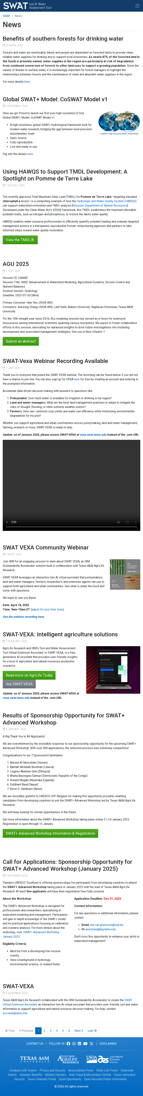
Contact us (34, 1043)
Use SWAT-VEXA (19, 684)
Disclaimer (108, 1043)
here (27, 81)
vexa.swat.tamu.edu (93, 434)
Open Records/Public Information (105, 1079)
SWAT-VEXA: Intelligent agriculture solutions (60, 634)
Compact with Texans (23, 1070)
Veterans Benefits (30, 1075)
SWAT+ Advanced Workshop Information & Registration (50, 833)
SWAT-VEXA (18, 986)
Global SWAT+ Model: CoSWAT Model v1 (55, 99)
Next (79, 1030)
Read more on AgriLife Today (29, 675)
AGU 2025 (16, 263)
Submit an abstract (21, 341)
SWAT (6, 16)
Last (92, 1030)
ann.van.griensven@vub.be (106, 925)
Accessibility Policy (80, 1070)
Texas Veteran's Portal (42, 1079)
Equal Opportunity (70, 1079)
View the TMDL (18, 240)
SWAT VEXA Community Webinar (46, 547)
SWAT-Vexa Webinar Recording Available (55, 361)
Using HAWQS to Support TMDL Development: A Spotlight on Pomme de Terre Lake (65, 175)
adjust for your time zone (47, 609)
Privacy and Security (52, 1070)
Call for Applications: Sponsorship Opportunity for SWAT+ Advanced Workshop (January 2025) (67, 865)
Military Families (55, 1075)
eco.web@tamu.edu (15, 1013)
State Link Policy (107, 1070)
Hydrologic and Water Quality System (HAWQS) (106, 201)
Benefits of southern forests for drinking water (63, 38)
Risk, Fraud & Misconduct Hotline (90, 1075)
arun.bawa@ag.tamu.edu (101, 929)
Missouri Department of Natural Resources (100, 205)
